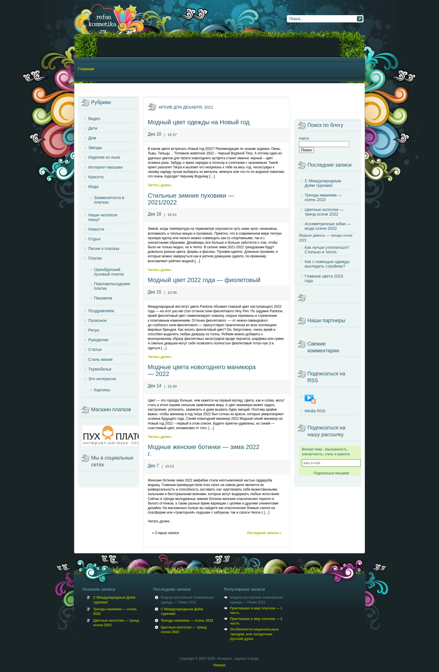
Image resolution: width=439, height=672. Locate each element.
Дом (92, 138)
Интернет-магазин (105, 167)
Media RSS (315, 411)
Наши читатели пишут (102, 217)
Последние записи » (264, 533)
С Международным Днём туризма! (323, 183)
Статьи (95, 349)
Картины (102, 390)
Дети (92, 128)
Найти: (304, 138)
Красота (96, 177)
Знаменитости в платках (109, 199)
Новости (96, 229)
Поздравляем (101, 311)
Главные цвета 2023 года (324, 278)
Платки (95, 258)
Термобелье (99, 369)
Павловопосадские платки (112, 286)
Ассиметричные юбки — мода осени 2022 (328, 226)
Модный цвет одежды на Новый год (198, 122)
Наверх (219, 665)
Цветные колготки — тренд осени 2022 (324, 211)
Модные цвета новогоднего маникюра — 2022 (202, 370)
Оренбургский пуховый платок (109, 271)
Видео (94, 118)
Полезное (97, 320)
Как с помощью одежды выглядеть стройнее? (327, 263)
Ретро (93, 330)
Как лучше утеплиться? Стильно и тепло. (327, 249)
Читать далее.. (160, 185)
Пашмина (103, 298)
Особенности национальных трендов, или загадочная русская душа (254, 633)
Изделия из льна (104, 157)
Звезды (95, 147)
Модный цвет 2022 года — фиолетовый (204, 280)
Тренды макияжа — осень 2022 (323, 197)
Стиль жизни (100, 359)
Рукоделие (98, 340)
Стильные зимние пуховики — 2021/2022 (191, 199)
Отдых (94, 239)
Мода (93, 186)
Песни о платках (104, 248)
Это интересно (102, 379)
